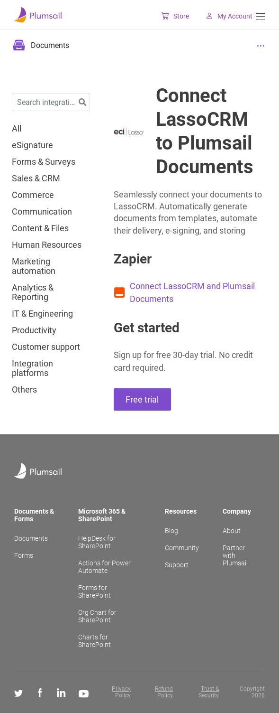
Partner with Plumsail (235, 555)
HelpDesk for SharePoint (97, 542)
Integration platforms (32, 368)
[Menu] (260, 16)
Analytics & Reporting (33, 292)
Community (182, 548)
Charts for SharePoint (94, 640)
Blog (171, 531)
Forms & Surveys (43, 162)
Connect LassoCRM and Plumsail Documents (192, 292)
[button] (82, 102)
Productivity (34, 330)
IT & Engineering (42, 314)
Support (177, 565)
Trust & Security (208, 692)
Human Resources (46, 245)
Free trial (142, 399)
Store (169, 16)
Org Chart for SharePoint (97, 616)
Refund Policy (164, 692)
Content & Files (40, 228)
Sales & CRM (36, 178)
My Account (223, 16)
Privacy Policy (121, 692)
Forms (23, 555)
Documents (31, 538)
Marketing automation (33, 266)
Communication (42, 211)
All (16, 128)
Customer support (46, 347)
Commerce (33, 195)
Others (24, 389)
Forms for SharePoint (94, 591)
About (232, 531)
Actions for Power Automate (104, 566)
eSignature (32, 145)
